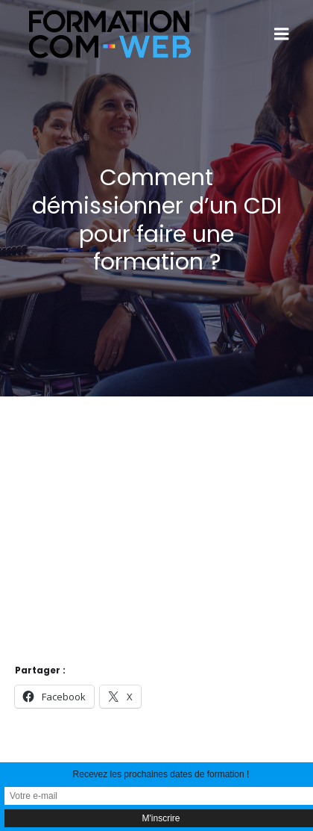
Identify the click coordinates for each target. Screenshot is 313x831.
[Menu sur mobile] (282, 34)
